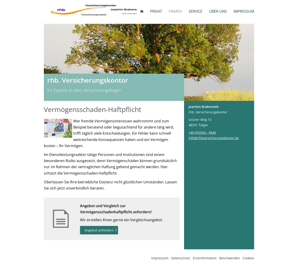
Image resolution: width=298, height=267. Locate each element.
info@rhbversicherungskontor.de (214, 138)
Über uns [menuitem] (218, 11)
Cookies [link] (248, 258)
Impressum (159, 258)
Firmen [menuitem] (175, 11)
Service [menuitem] (195, 11)
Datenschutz (180, 258)
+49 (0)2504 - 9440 (202, 132)
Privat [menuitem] (156, 11)
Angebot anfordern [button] (99, 230)
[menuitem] (141, 11)
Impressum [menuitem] (244, 11)
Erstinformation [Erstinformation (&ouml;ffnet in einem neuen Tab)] (205, 258)
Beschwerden (229, 258)
